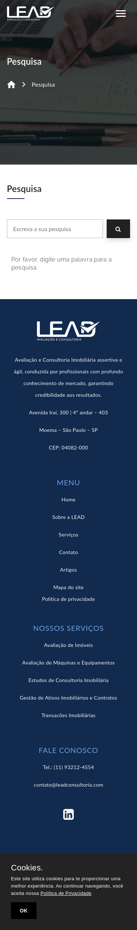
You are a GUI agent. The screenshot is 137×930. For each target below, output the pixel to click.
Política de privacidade (68, 599)
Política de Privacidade (66, 893)
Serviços (69, 534)
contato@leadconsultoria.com (68, 785)
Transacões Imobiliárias (69, 715)
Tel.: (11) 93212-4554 (68, 767)
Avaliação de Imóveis (68, 645)
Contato (68, 552)
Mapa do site (68, 587)
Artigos (68, 569)
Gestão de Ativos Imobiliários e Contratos (68, 697)
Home (68, 499)
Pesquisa (43, 84)
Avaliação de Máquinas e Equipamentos (68, 662)
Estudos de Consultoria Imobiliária (68, 680)
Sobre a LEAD (68, 517)
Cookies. (27, 867)
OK (24, 911)
